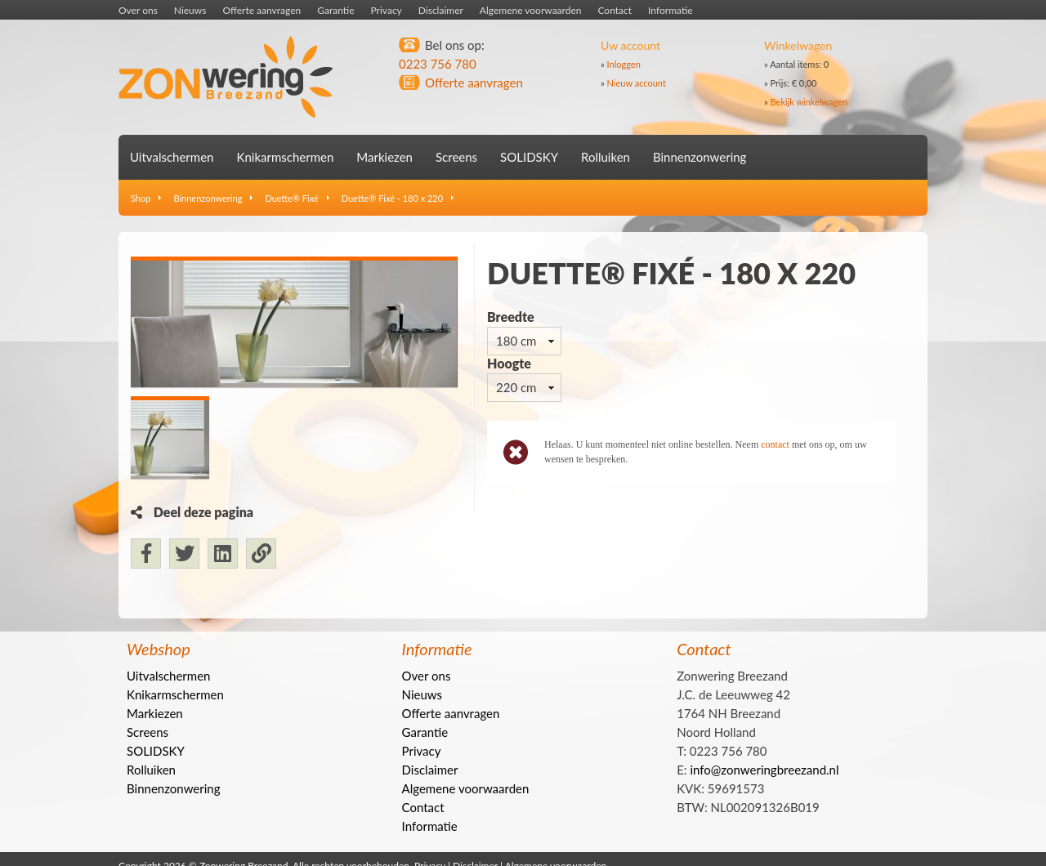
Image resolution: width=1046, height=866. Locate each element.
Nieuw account (636, 83)
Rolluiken (605, 157)
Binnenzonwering (699, 157)
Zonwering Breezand (225, 77)
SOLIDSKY (529, 157)
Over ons (138, 10)
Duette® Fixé (291, 198)
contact (775, 444)
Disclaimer (440, 10)
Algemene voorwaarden (531, 10)
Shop (140, 198)
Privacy (386, 10)
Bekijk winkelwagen (809, 101)
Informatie (670, 10)
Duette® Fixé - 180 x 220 (392, 198)
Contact (614, 10)
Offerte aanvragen (261, 10)
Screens (456, 157)
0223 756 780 (437, 63)
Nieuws (190, 10)
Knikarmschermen (284, 157)
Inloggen (624, 64)
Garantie (335, 10)
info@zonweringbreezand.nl (764, 786)
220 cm (516, 387)
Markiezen (384, 157)
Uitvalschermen (171, 157)
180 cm (516, 340)
